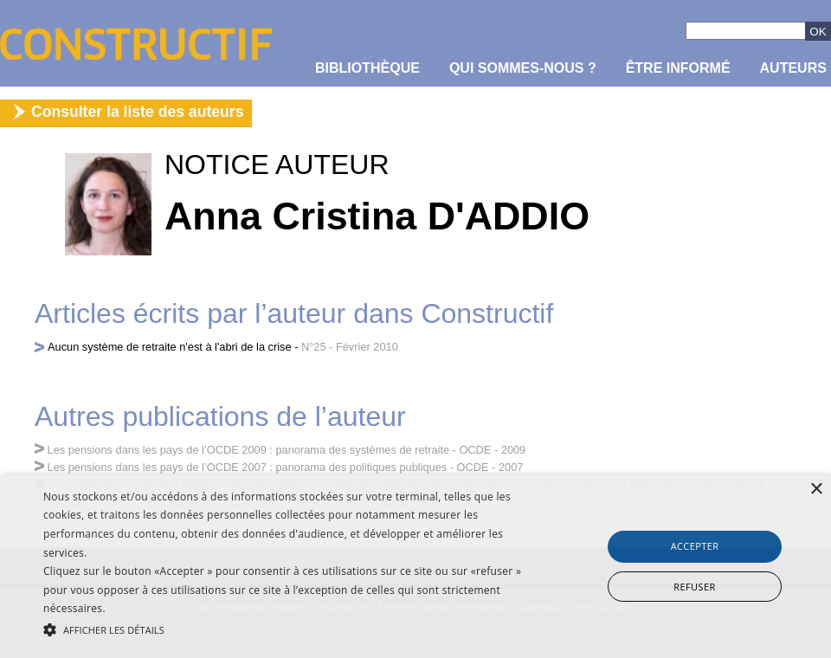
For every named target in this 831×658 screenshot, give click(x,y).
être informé (678, 68)
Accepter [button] (695, 545)
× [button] (815, 489)
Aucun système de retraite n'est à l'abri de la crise (170, 346)
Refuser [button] (694, 586)
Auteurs (793, 68)
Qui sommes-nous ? (522, 68)
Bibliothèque (367, 68)
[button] (285, 628)
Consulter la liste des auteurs (137, 111)
